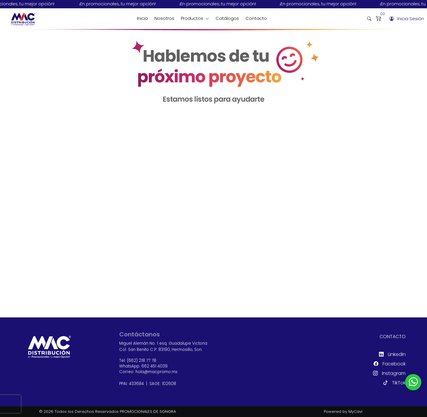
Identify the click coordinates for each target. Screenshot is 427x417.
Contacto (256, 18)
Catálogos (227, 18)
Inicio (142, 18)
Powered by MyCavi (343, 411)
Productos (192, 18)
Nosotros (164, 18)
